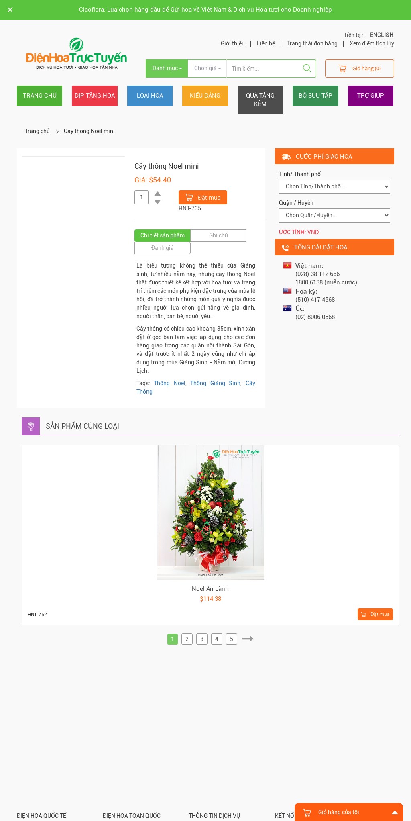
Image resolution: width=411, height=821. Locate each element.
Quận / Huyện (296, 203)
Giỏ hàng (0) (359, 68)
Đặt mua (203, 196)
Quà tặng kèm (260, 100)
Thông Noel (169, 383)
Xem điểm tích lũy (372, 43)
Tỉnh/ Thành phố (300, 174)
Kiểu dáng (205, 95)
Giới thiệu (233, 43)
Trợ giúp (370, 95)
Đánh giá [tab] (162, 248)
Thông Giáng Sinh (215, 383)
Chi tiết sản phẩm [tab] (162, 235)
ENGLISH (381, 35)
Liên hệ (266, 43)
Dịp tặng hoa (95, 95)
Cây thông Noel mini (89, 131)
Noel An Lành (210, 588)
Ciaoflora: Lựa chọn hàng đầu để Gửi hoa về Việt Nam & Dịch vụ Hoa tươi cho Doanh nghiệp (205, 9)
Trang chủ (40, 95)
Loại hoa (150, 95)
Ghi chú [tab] (218, 235)
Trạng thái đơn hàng (312, 43)
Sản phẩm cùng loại (82, 426)
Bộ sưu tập (315, 95)
